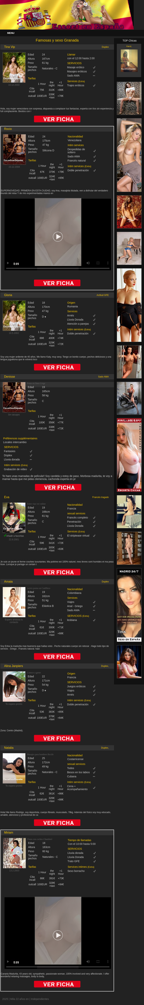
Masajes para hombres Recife (40, 754)
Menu (10, 33)
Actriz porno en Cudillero (38, 588)
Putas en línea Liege (36, 383)
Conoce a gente (34, 672)
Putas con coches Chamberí (39, 839)
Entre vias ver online (36, 503)
